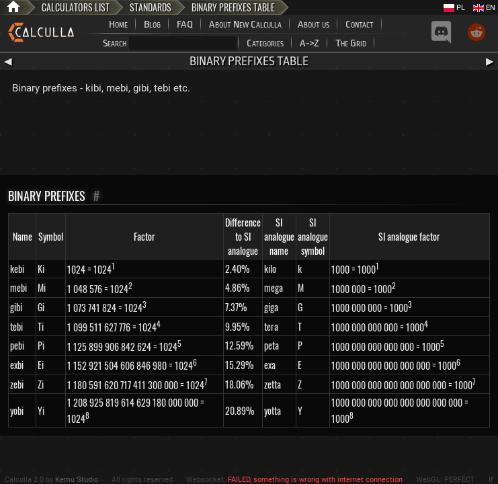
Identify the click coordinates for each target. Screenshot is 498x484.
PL (454, 7)
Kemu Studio (76, 479)
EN (484, 7)
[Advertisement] (249, 138)
